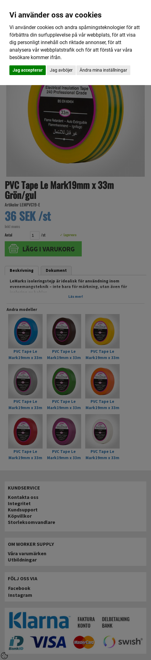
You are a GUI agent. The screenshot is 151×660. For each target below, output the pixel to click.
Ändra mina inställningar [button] (103, 70)
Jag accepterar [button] (28, 70)
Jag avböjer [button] (61, 70)
